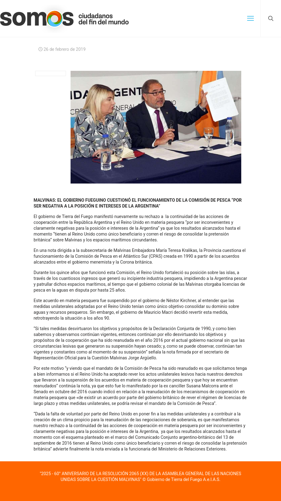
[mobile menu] (250, 18)
